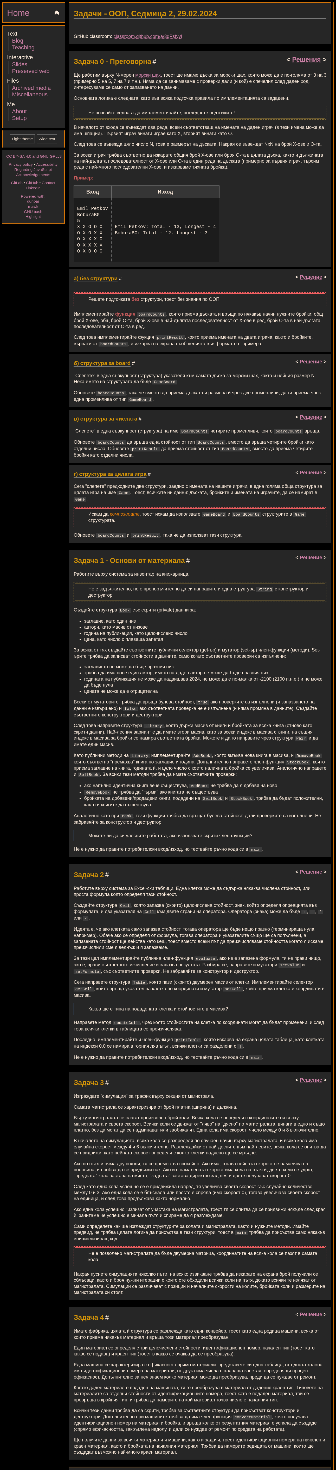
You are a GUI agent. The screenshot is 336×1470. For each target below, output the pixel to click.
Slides (19, 64)
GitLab (17, 183)
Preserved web (30, 71)
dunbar (33, 201)
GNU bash (33, 211)
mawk (33, 206)
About (19, 111)
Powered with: (33, 196)
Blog (17, 40)
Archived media (31, 87)
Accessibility (46, 164)
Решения (306, 59)
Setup (19, 118)
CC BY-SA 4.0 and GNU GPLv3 (34, 156)
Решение (311, 276)
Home (18, 12)
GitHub (32, 183)
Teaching (23, 47)
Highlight (33, 216)
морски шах (148, 74)
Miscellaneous (30, 94)
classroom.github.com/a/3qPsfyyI (148, 36)
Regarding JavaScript (33, 169)
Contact (48, 183)
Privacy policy (21, 164)
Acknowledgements (33, 174)
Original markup (137, 1456)
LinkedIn (33, 188)
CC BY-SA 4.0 (178, 1456)
